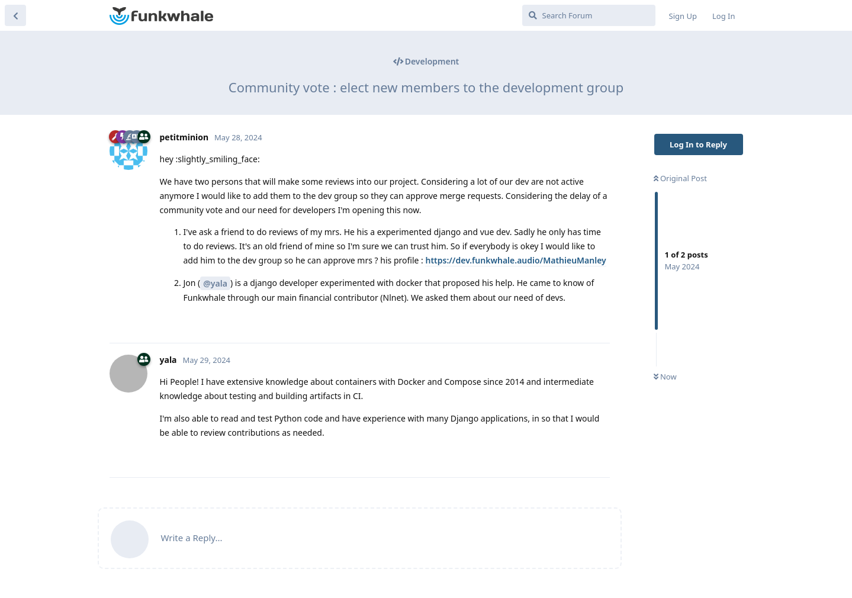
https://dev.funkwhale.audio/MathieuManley (515, 260)
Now (665, 376)
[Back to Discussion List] (15, 15)
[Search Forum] (588, 15)
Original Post (680, 178)
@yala (215, 283)
